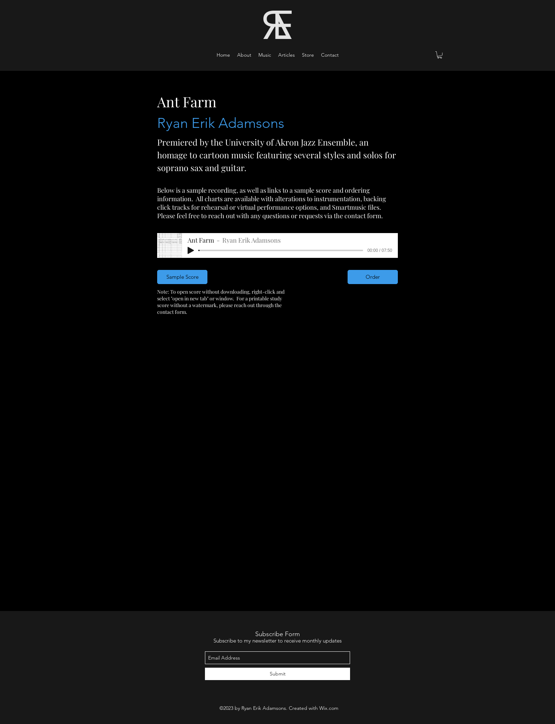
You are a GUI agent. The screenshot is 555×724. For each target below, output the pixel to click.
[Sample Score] (182, 277)
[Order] (373, 277)
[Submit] (277, 674)
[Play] (191, 250)
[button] (265, 55)
